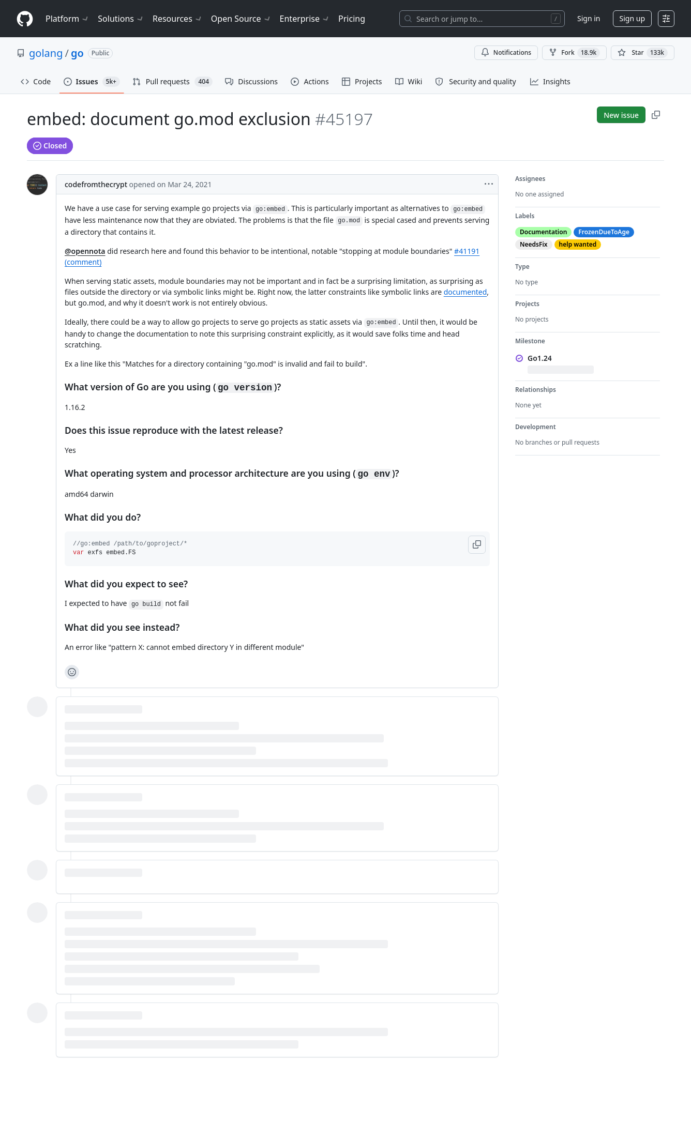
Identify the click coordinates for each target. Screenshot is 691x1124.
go (77, 53)
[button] (477, 545)
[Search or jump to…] (482, 18)
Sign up (632, 18)
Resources (178, 18)
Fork (574, 53)
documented (465, 292)
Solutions (121, 18)
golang (46, 53)
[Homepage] (25, 18)
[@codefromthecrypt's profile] (37, 184)
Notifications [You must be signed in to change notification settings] (506, 52)
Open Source (241, 18)
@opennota (85, 251)
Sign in (588, 18)
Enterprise (305, 18)
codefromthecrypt (96, 184)
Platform (67, 18)
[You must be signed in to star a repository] (642, 52)
